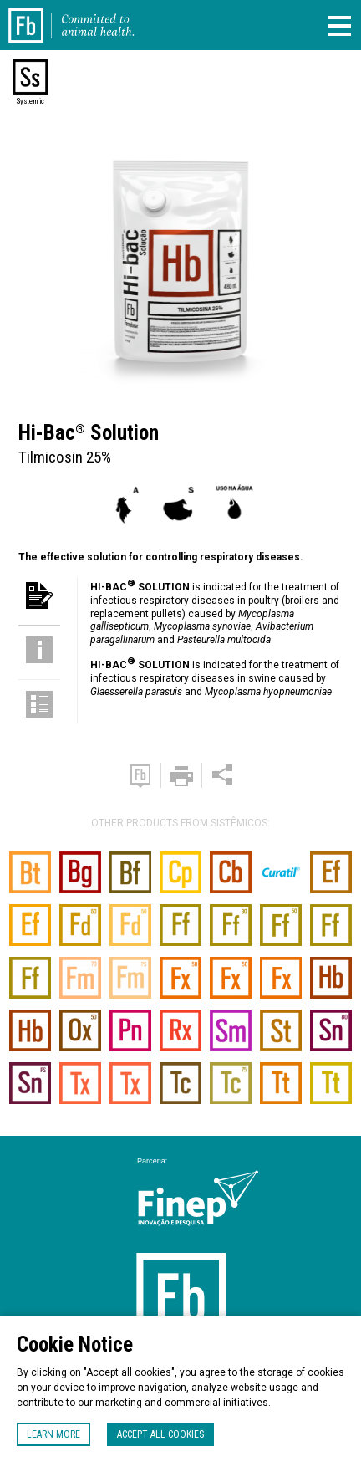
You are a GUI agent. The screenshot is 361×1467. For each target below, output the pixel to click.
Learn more (53, 1434)
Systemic (30, 101)
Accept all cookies (160, 1434)
